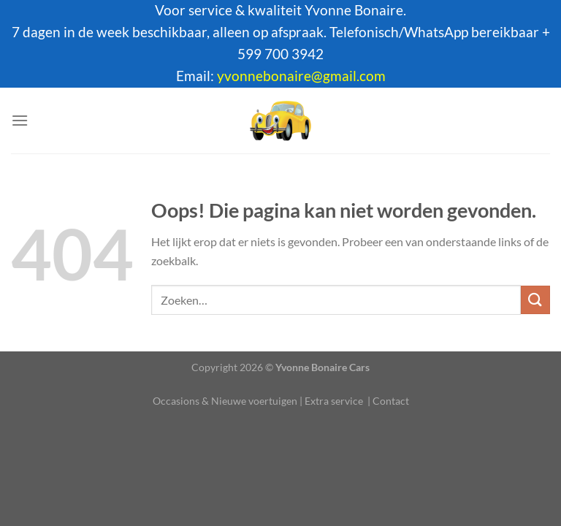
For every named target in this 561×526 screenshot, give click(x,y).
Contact (391, 400)
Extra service (334, 400)
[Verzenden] (535, 300)
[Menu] (19, 120)
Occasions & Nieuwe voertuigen (225, 400)
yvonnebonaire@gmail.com (301, 76)
